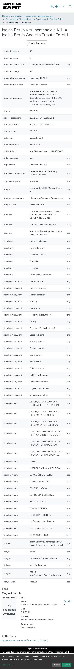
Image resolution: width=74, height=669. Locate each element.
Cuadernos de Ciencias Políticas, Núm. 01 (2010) (49, 19)
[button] (56, 6)
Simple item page (37, 43)
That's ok (66, 665)
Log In (62, 6)
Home (5, 15)
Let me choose (8, 665)
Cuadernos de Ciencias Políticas (19, 19)
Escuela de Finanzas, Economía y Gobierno (39, 15)
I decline (56, 665)
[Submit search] (52, 6)
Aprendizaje (17, 15)
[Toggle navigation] (70, 6)
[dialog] (37, 661)
